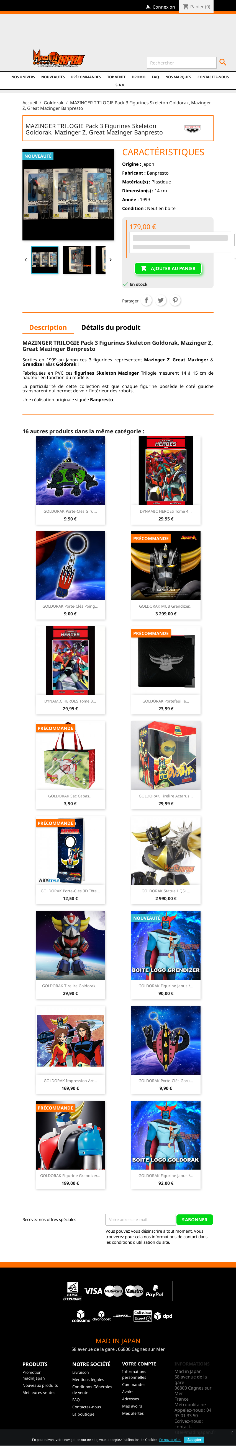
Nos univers (23, 76)
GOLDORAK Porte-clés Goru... (165, 1080)
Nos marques (178, 76)
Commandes (133, 1384)
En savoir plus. (170, 1440)
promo (138, 76)
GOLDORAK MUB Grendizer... (166, 606)
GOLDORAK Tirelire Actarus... (166, 796)
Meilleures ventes (38, 1392)
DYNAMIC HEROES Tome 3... (70, 701)
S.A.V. (120, 84)
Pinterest (175, 300)
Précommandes (86, 76)
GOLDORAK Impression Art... (70, 1080)
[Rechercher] (182, 63)
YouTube (86, 33)
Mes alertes (133, 1413)
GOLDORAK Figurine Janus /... (165, 985)
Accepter (194, 1440)
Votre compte (139, 1364)
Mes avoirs (132, 1406)
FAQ (155, 76)
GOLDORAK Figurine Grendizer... (70, 1175)
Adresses (130, 1398)
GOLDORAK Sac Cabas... (70, 796)
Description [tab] (48, 327)
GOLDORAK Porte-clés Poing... (70, 606)
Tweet (160, 300)
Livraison (80, 1372)
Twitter (74, 33)
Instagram (98, 33)
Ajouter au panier (168, 268)
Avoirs (128, 1391)
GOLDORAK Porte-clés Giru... (70, 511)
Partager (146, 300)
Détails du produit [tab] (110, 327)
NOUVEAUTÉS (53, 76)
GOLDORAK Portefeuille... (165, 701)
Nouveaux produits (40, 1385)
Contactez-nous (213, 76)
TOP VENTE (116, 76)
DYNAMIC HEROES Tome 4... (166, 511)
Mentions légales (88, 1379)
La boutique (83, 1414)
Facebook (62, 33)
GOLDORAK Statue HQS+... (166, 890)
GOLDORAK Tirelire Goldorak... (70, 985)
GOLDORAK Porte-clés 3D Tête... (70, 890)
